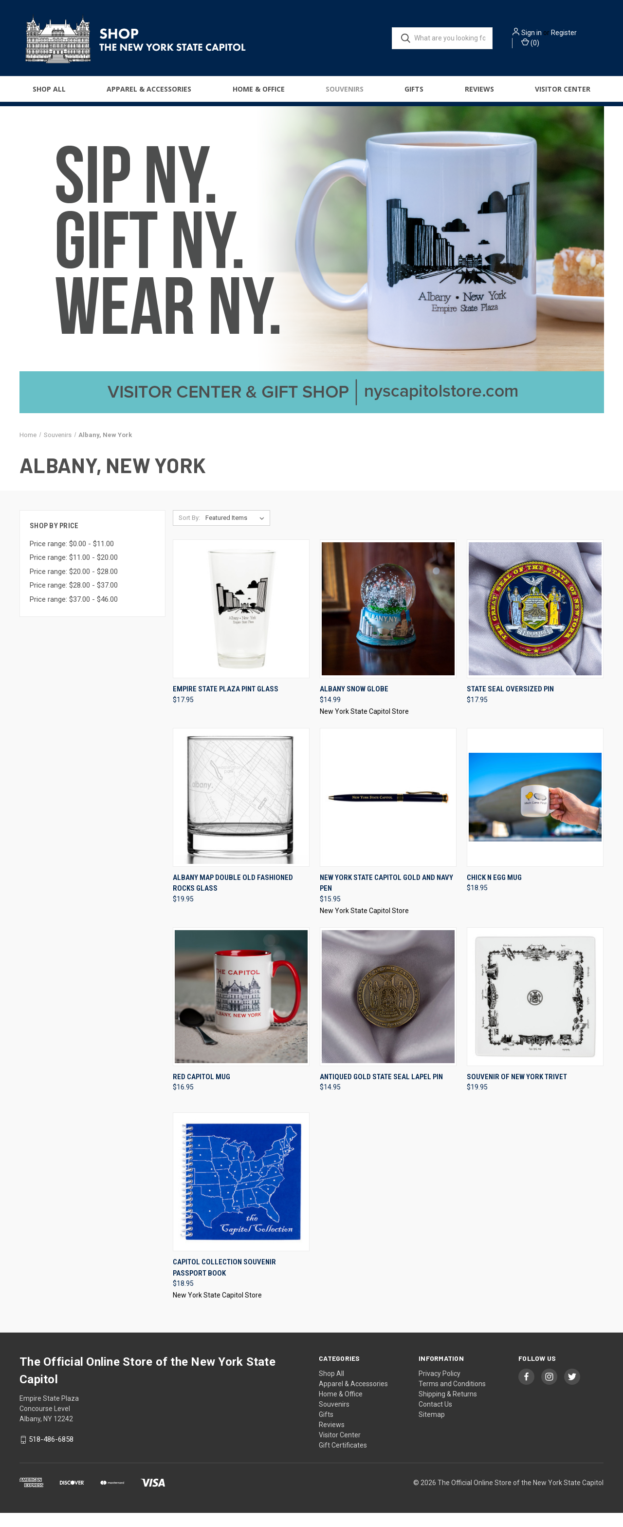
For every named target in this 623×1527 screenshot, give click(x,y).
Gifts (413, 93)
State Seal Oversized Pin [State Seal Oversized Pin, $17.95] (510, 703)
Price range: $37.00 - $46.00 (74, 613)
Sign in (545, 34)
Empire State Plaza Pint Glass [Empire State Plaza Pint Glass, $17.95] (225, 703)
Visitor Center (562, 93)
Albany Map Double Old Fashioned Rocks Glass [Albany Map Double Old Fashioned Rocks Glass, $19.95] (233, 897)
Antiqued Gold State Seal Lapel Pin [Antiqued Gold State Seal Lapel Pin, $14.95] (381, 1090)
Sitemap (432, 1428)
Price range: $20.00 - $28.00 (74, 585)
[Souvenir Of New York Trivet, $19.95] (535, 1010)
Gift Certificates (343, 1459)
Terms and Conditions (452, 1398)
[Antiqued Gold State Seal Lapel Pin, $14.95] (388, 1010)
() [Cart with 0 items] (544, 44)
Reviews (479, 93)
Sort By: (189, 531)
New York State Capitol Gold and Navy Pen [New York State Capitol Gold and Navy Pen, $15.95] (386, 897)
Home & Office (259, 93)
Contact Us (435, 1418)
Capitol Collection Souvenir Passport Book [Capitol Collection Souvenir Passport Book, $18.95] (224, 1282)
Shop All (49, 93)
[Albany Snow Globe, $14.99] (388, 622)
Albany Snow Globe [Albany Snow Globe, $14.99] (354, 703)
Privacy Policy (439, 1388)
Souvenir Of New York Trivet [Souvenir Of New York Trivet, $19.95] (517, 1090)
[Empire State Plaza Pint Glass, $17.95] (241, 622)
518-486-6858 (51, 1453)
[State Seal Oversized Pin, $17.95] (535, 622)
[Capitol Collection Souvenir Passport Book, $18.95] (241, 1195)
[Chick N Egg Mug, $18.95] (535, 811)
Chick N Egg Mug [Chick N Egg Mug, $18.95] (494, 891)
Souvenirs (345, 93)
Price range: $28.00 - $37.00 (74, 599)
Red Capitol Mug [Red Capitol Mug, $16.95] (201, 1090)
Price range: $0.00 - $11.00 (72, 557)
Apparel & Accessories (149, 93)
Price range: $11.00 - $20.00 (74, 571)
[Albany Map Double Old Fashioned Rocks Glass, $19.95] (241, 811)
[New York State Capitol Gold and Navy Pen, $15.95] (388, 811)
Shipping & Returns (448, 1408)
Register (577, 34)
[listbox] (237, 532)
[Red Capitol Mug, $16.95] (241, 1010)
